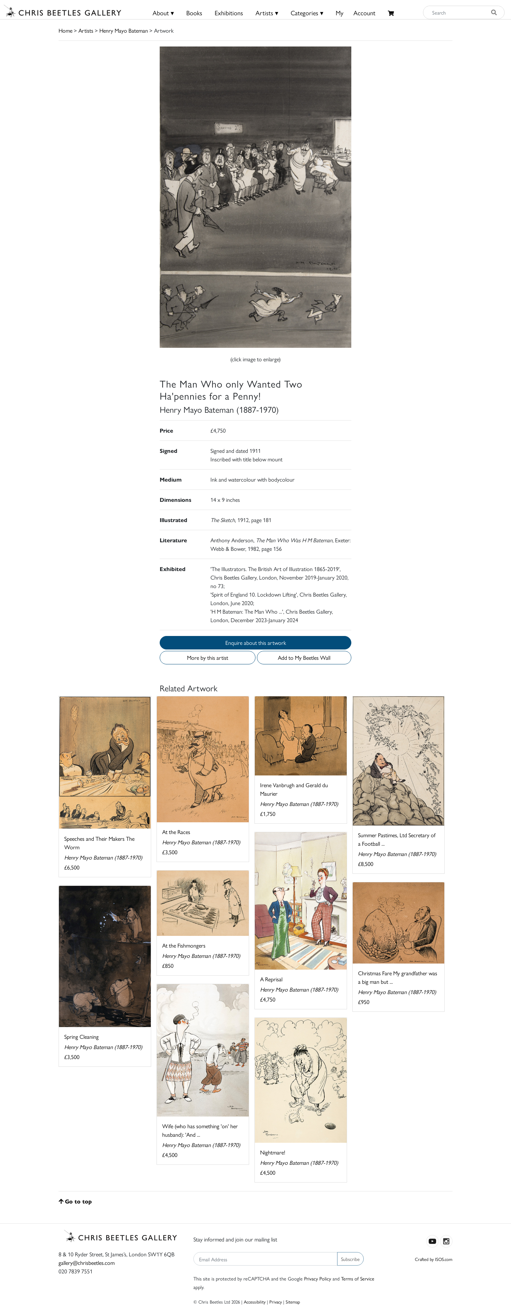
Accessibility (254, 1301)
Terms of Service (357, 1278)
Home (65, 30)
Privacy (275, 1301)
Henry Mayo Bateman (123, 30)
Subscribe (350, 1258)
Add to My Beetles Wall (304, 657)
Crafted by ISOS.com (433, 1259)
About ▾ (163, 12)
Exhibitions (229, 12)
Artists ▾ (267, 12)
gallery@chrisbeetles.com (87, 1262)
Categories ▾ (307, 12)
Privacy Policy (317, 1278)
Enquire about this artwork (255, 642)
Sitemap (293, 1301)
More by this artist (207, 657)
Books (194, 12)
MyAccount (355, 12)
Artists (85, 30)
